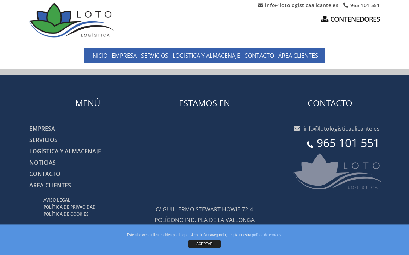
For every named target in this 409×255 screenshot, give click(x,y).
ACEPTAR (204, 244)
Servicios (154, 56)
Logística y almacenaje (206, 56)
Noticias (42, 162)
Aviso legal (56, 200)
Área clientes (298, 56)
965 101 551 (361, 5)
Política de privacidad (69, 207)
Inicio (99, 56)
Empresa (124, 56)
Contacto (259, 56)
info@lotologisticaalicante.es (298, 5)
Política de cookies (66, 214)
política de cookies (266, 235)
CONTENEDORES (350, 19)
